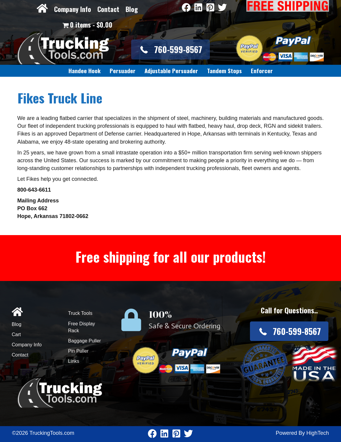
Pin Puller (78, 351)
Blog (132, 9)
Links (73, 361)
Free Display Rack (81, 327)
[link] (84, 71)
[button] (170, 49)
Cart (16, 334)
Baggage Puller (84, 340)
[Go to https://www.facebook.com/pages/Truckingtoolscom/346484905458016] (186, 8)
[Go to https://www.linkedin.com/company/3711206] (198, 8)
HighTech (317, 433)
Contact (108, 9)
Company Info (72, 9)
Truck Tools (80, 313)
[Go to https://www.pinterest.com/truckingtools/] (210, 8)
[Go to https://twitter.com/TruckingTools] (222, 8)
